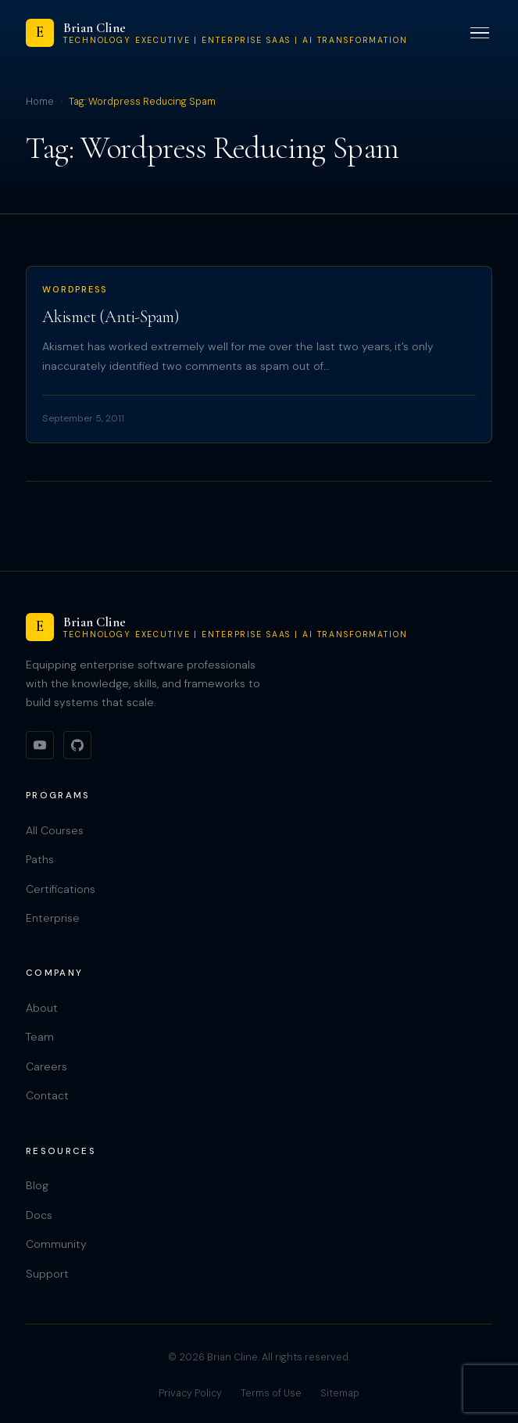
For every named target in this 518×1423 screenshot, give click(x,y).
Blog (37, 1185)
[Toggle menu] (479, 33)
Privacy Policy (190, 1393)
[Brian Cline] (217, 33)
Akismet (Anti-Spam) (111, 316)
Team (40, 1037)
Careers (46, 1066)
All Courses (55, 830)
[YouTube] (40, 745)
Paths (40, 859)
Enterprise (53, 918)
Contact (47, 1095)
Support (47, 1274)
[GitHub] (77, 745)
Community (56, 1244)
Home (40, 101)
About (42, 1008)
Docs (39, 1215)
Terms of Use (271, 1393)
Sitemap (339, 1393)
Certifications (60, 889)
